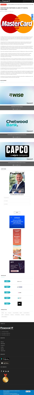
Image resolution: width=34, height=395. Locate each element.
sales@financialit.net (6, 334)
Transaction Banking (15, 312)
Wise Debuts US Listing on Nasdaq (17, 106)
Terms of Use (3, 350)
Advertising (3, 343)
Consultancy (9, 312)
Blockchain (12, 314)
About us (2, 341)
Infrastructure (28, 314)
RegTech (21, 312)
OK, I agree (28, 391)
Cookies (2, 347)
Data (5, 312)
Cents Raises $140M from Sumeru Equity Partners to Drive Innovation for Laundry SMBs (20, 4)
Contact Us (2, 345)
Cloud (2, 314)
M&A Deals (22, 314)
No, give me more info (15, 394)
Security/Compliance (26, 312)
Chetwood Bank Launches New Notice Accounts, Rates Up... (17, 134)
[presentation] (11, 208)
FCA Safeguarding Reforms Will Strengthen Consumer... (17, 162)
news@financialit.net (6, 333)
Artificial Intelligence (4, 316)
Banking (3, 312)
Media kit (2, 348)
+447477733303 (5, 331)
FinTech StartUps (17, 314)
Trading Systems (7, 314)
